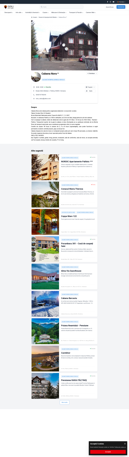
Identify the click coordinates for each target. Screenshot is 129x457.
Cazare (46, 12)
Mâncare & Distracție (58, 12)
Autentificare (110, 7)
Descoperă (9, 12)
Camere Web (91, 12)
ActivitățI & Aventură (32, 12)
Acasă (35, 17)
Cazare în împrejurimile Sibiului (48, 17)
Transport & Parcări (76, 12)
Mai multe (65, 402)
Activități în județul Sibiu (68, 212)
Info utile (19, 12)
